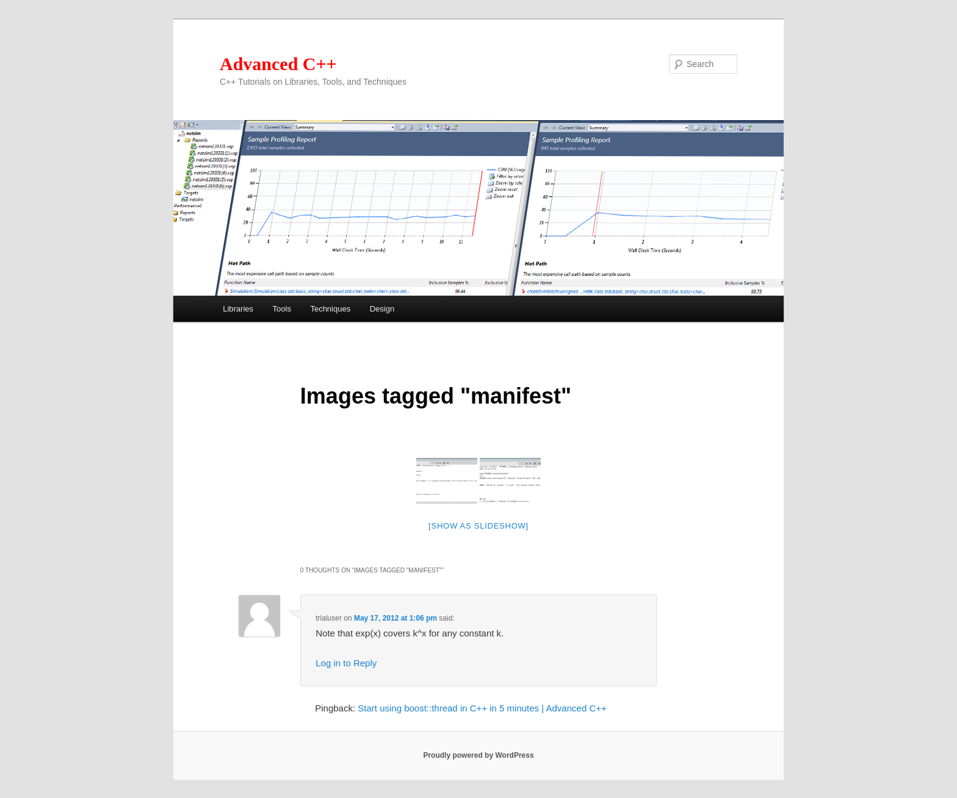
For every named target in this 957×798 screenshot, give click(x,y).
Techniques (330, 308)
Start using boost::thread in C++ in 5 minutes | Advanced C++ (482, 708)
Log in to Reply (346, 663)
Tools (282, 308)
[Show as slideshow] (478, 525)
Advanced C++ (278, 64)
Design (382, 308)
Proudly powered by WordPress (478, 755)
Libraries (238, 308)
